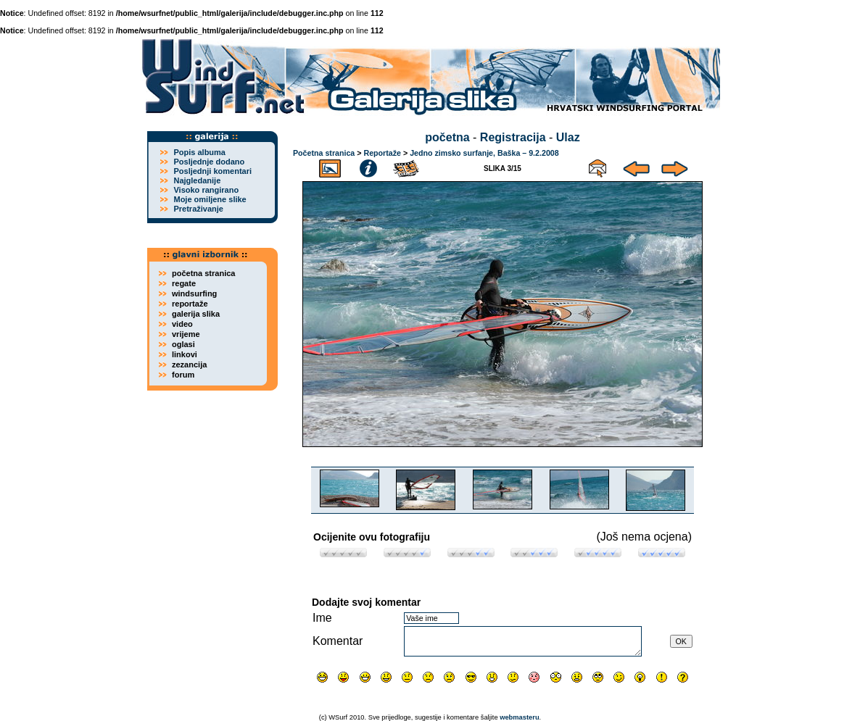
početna (447, 137)
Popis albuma (199, 152)
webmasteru (519, 717)
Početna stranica (324, 153)
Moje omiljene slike (209, 199)
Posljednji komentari (212, 171)
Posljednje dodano (208, 161)
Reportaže (382, 153)
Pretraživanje (198, 208)
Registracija (513, 137)
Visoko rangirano (206, 190)
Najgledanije (196, 180)
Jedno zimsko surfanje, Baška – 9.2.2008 (484, 153)
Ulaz (568, 137)
